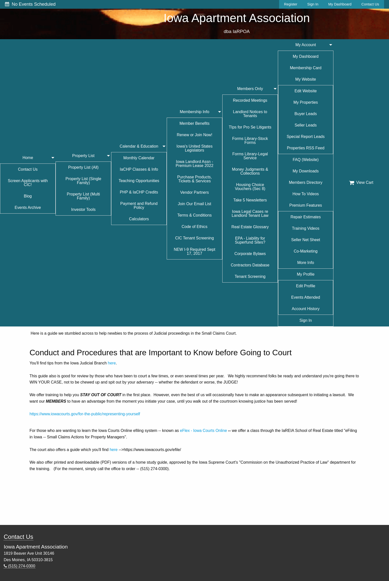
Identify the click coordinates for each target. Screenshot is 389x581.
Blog (28, 196)
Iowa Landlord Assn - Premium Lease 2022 (194, 164)
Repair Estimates (306, 217)
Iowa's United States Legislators (194, 148)
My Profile (305, 274)
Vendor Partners (194, 192)
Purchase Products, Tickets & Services (194, 179)
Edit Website (305, 91)
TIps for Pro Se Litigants (250, 127)
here (112, 363)
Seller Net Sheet (305, 240)
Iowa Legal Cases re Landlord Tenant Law (250, 213)
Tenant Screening (250, 276)
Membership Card (305, 68)
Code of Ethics (194, 227)
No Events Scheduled (30, 4)
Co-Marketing (306, 251)
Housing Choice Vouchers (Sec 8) (250, 187)
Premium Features (305, 205)
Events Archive (28, 207)
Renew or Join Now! (194, 135)
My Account (305, 45)
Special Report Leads (306, 136)
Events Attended (305, 297)
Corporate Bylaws (250, 254)
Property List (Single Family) (83, 181)
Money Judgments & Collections (250, 171)
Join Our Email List (194, 204)
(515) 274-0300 (19, 566)
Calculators (139, 219)
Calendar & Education (139, 146)
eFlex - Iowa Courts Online (203, 430)
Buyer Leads (305, 114)
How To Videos (305, 194)
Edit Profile (305, 286)
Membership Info (194, 112)
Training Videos (305, 228)
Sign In (312, 4)
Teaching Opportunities (139, 181)
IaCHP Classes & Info (139, 169)
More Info (305, 262)
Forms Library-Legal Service (250, 156)
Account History (306, 309)
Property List (83, 156)
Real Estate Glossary (250, 227)
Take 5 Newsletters (250, 200)
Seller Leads (306, 125)
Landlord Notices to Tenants (250, 114)
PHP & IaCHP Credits (139, 192)
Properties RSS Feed (305, 148)
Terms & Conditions (194, 215)
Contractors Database (250, 265)
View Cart (361, 182)
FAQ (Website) (306, 160)
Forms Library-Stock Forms (250, 140)
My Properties (305, 102)
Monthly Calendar (138, 158)
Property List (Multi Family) (83, 196)
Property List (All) (83, 167)
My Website (305, 79)
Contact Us (370, 4)
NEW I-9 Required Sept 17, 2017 (194, 251)
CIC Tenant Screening (194, 238)
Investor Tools (83, 209)
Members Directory (305, 182)
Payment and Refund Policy (139, 205)
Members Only (250, 89)
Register (290, 4)
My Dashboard (340, 4)
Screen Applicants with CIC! (28, 183)
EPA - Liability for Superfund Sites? (250, 240)
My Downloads (306, 171)
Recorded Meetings (250, 100)
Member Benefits (195, 123)
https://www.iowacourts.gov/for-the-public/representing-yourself (85, 414)
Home (28, 158)
